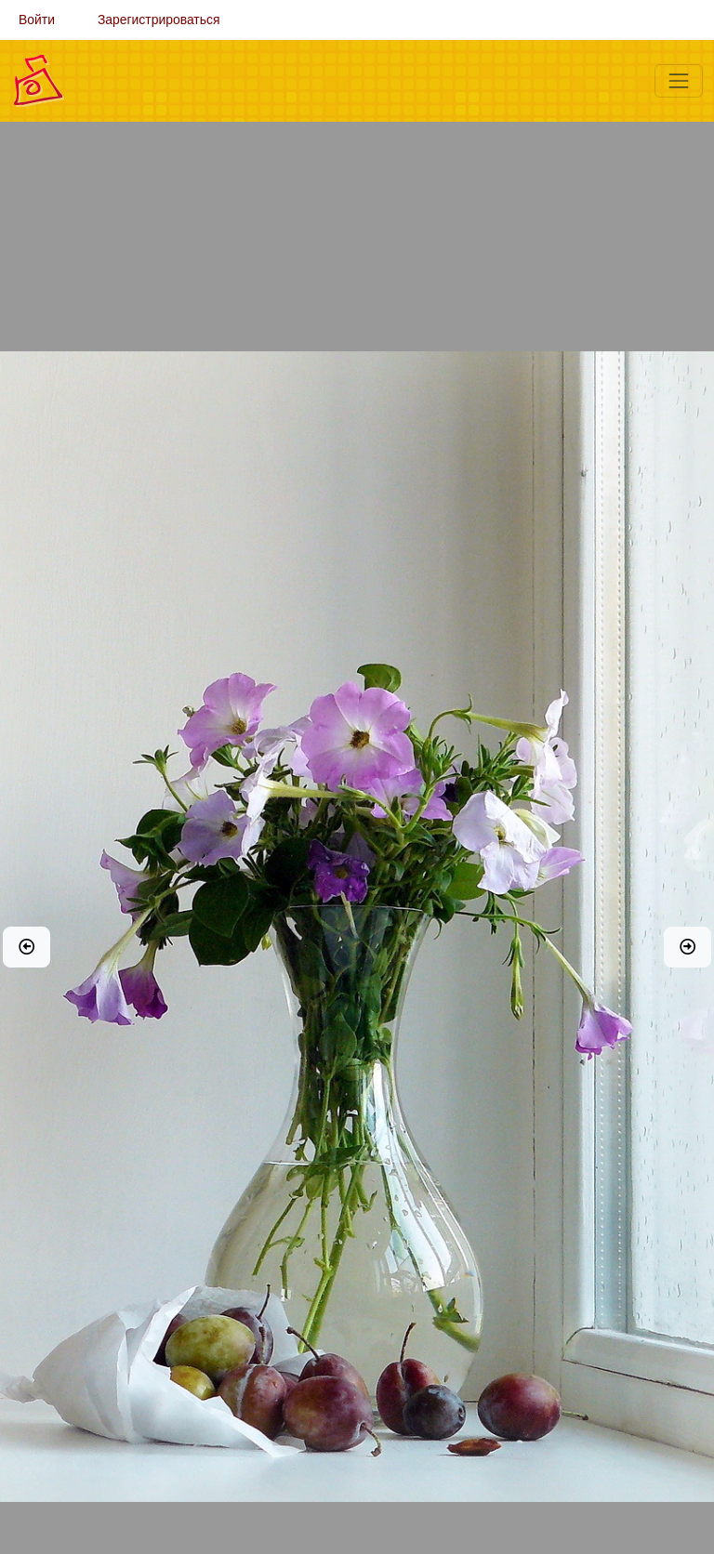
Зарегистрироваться (159, 19)
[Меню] (678, 81)
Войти (37, 19)
